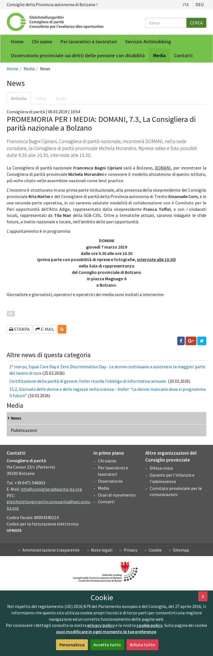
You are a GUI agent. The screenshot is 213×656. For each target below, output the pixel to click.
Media (29, 68)
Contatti (106, 501)
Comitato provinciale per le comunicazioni (176, 491)
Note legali (101, 550)
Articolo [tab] (19, 98)
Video (41, 98)
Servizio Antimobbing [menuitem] (148, 41)
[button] (62, 329)
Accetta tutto (107, 644)
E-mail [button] (45, 329)
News (16, 418)
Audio (61, 98)
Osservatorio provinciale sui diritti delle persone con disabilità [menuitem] (78, 55)
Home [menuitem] (17, 41)
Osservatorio (110, 481)
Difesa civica (161, 468)
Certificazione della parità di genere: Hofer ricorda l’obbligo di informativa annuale (88, 381)
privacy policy (101, 625)
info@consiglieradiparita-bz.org (51, 489)
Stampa (19, 329)
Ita (186, 4)
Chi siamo (107, 461)
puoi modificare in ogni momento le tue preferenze (106, 631)
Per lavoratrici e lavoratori (113, 471)
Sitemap (181, 550)
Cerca (196, 23)
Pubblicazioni (24, 430)
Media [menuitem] (159, 55)
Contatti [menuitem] (183, 55)
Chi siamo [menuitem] (42, 41)
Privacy (130, 550)
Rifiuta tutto (142, 644)
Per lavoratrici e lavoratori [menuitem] (88, 41)
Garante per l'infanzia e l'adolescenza (172, 478)
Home (12, 68)
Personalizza (72, 644)
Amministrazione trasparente (51, 550)
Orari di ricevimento (117, 495)
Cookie (155, 550)
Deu (200, 4)
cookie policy (149, 625)
